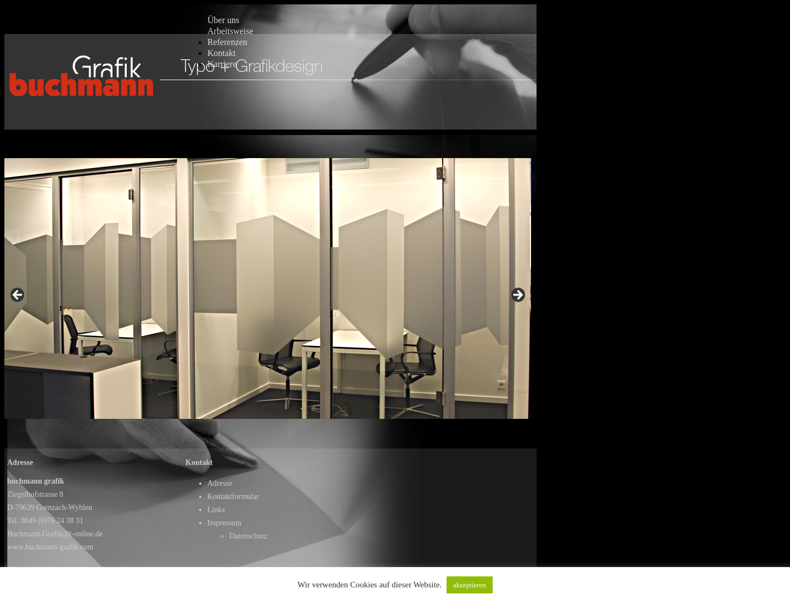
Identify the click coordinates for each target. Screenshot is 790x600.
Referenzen (227, 42)
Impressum (224, 523)
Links (216, 510)
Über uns (223, 20)
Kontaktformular (233, 496)
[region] (267, 298)
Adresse (219, 483)
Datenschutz (248, 536)
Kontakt (221, 53)
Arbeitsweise (230, 31)
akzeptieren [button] (469, 585)
